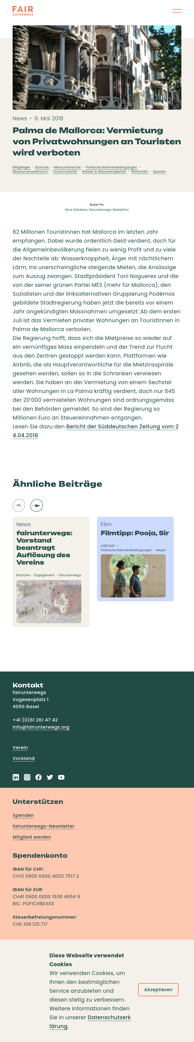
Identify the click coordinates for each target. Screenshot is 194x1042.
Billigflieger (22, 167)
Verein (20, 747)
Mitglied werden (32, 837)
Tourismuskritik (65, 171)
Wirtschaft (140, 171)
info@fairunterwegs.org (41, 727)
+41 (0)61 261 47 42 (35, 720)
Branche (42, 167)
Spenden (23, 815)
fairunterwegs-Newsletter (44, 826)
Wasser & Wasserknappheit (104, 171)
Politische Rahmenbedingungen (112, 167)
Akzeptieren (158, 989)
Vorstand (24, 758)
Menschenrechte (68, 167)
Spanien (159, 171)
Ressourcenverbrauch (31, 171)
